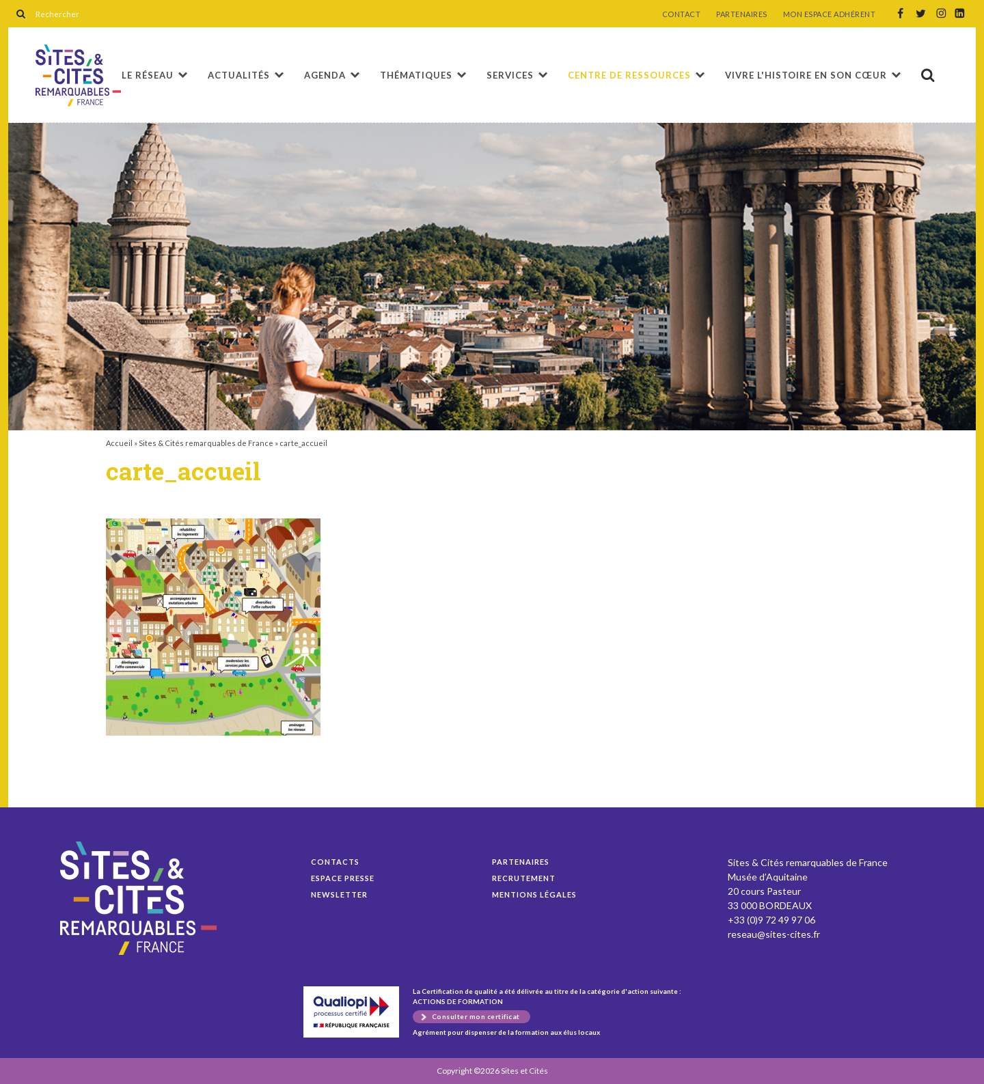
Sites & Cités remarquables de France (206, 443)
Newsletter (339, 894)
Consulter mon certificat (476, 1016)
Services (510, 75)
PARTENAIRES (741, 14)
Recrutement (524, 878)
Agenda (325, 75)
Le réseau (148, 75)
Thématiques (416, 75)
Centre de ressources (629, 75)
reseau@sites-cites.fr (774, 934)
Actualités (239, 75)
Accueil (119, 443)
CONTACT (681, 14)
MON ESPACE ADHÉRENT (829, 14)
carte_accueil (78, 75)
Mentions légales (534, 894)
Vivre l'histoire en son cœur (806, 75)
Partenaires (520, 861)
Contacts (335, 861)
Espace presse (342, 878)
